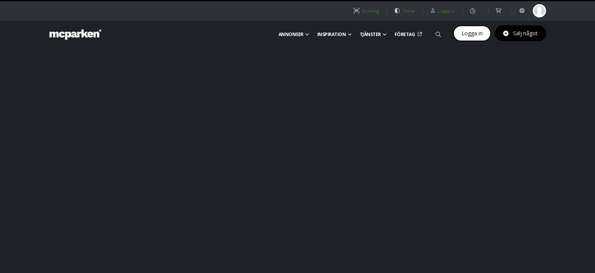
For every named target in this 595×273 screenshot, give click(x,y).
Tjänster (373, 34)
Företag (407, 34)
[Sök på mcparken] (438, 33)
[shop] (499, 11)
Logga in (472, 33)
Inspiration (334, 34)
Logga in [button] (442, 11)
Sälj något (520, 33)
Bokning (366, 11)
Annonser (294, 34)
